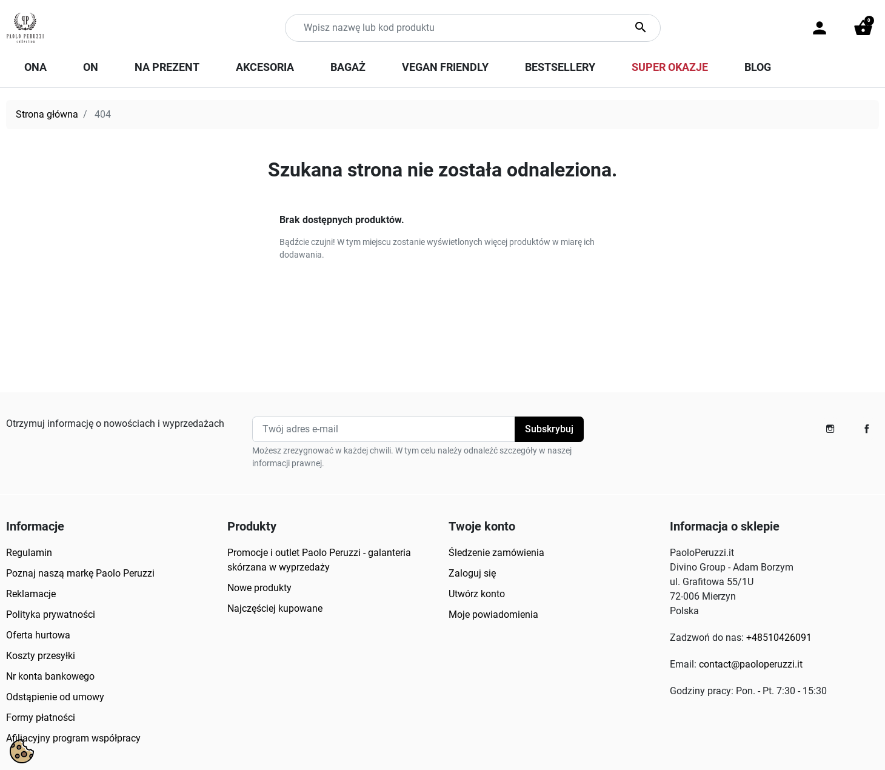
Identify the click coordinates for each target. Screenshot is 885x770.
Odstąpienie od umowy (55, 697)
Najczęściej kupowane (274, 608)
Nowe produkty (259, 588)
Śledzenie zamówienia (496, 552)
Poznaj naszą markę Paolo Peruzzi (80, 573)
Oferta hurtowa (38, 635)
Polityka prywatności (50, 614)
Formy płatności (40, 717)
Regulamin (29, 552)
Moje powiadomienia (493, 614)
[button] (863, 28)
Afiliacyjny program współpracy (73, 738)
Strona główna (47, 114)
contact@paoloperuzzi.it (751, 664)
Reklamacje (31, 594)
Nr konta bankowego (50, 676)
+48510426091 (779, 637)
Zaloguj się (472, 573)
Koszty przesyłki (40, 655)
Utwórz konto (477, 594)
